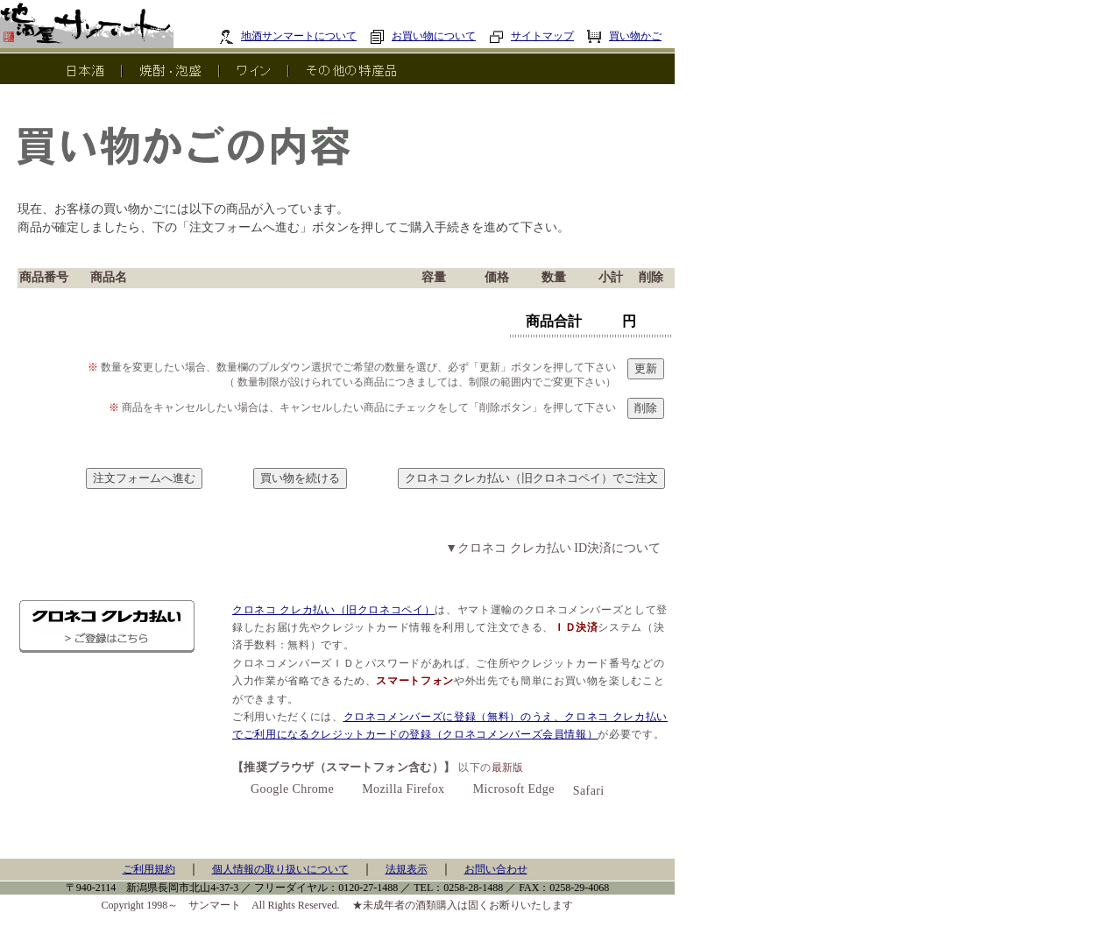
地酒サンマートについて (288, 36)
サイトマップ (531, 36)
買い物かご (624, 36)
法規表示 (407, 869)
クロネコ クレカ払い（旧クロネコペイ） (333, 610)
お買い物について (423, 36)
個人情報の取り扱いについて (280, 869)
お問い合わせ (495, 869)
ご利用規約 (149, 869)
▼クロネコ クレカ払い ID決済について (553, 548)
